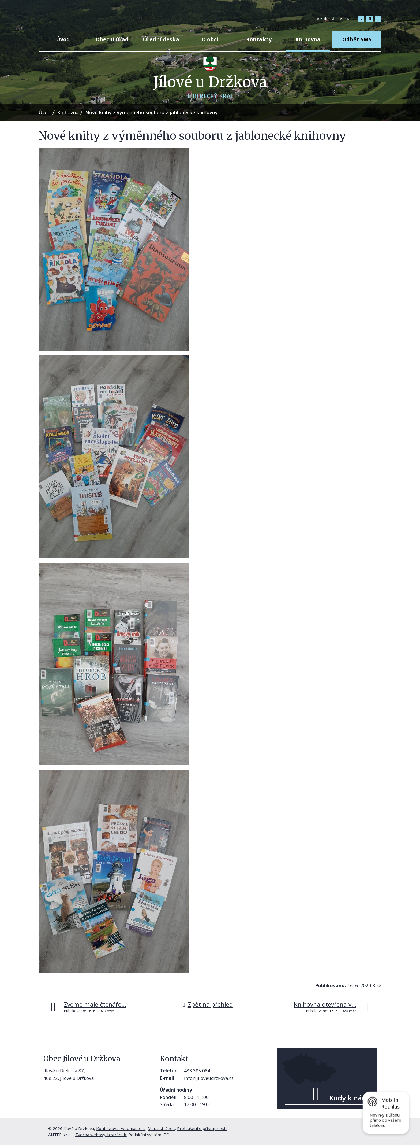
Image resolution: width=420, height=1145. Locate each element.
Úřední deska (161, 39)
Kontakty (259, 39)
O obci (210, 39)
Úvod (63, 39)
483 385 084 (197, 1070)
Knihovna (308, 39)
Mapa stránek (161, 1128)
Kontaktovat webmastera (120, 1128)
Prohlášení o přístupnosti (202, 1128)
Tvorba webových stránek (100, 1134)
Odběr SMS (357, 39)
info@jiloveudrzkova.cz (209, 1078)
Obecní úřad (112, 39)
